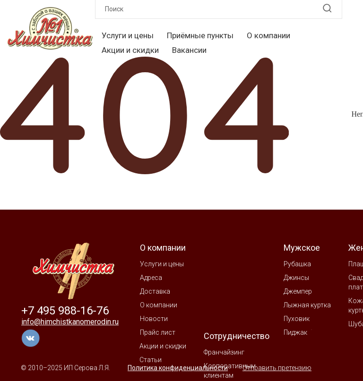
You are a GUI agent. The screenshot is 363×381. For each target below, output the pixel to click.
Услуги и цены (128, 35)
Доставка (155, 291)
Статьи (150, 360)
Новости (154, 318)
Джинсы (296, 277)
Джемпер (298, 291)
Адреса (151, 277)
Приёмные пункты (200, 35)
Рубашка (297, 264)
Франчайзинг (224, 352)
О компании (268, 35)
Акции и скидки (130, 50)
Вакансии (189, 50)
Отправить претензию (276, 368)
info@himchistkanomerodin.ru (70, 321)
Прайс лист (157, 332)
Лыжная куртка (307, 305)
